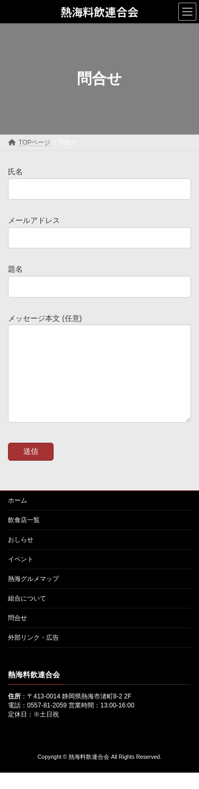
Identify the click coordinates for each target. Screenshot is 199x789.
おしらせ (20, 555)
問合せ (17, 634)
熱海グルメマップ (33, 594)
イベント (20, 575)
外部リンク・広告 (33, 653)
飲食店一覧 (24, 536)
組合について (27, 614)
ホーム (17, 516)
